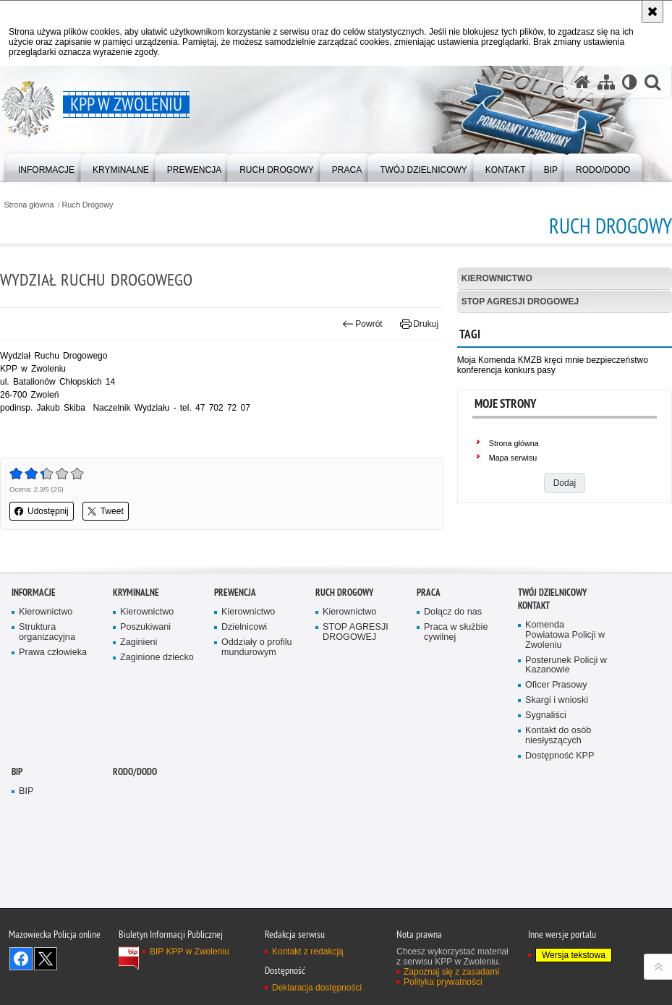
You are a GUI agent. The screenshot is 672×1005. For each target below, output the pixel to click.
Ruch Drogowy (88, 205)
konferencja (479, 370)
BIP (17, 891)
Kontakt (534, 725)
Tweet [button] (106, 511)
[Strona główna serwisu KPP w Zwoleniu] (582, 82)
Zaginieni (138, 761)
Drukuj (419, 324)
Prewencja (235, 712)
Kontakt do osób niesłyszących (558, 855)
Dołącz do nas (453, 731)
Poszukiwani (145, 746)
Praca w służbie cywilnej (456, 751)
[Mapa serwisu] (606, 82)
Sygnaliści (545, 834)
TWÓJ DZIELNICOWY (552, 712)
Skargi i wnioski (556, 819)
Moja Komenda (486, 360)
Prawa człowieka (53, 772)
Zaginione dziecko (157, 777)
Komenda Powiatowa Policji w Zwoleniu (565, 754)
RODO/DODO (135, 891)
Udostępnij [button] (41, 511)
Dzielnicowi (244, 746)
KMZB (530, 360)
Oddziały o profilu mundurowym (256, 767)
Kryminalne (136, 712)
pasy (546, 370)
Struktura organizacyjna (47, 751)
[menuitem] (46, 166)
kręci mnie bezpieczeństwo (595, 360)
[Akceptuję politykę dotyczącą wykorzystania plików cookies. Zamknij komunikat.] (652, 11)
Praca (429, 712)
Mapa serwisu (513, 457)
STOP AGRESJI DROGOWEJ (520, 301)
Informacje (34, 712)
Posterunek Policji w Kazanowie (566, 785)
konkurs (519, 370)
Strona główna (29, 205)
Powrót (362, 324)
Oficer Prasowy (556, 804)
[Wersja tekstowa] (629, 82)
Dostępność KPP (559, 875)
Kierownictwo (497, 278)
